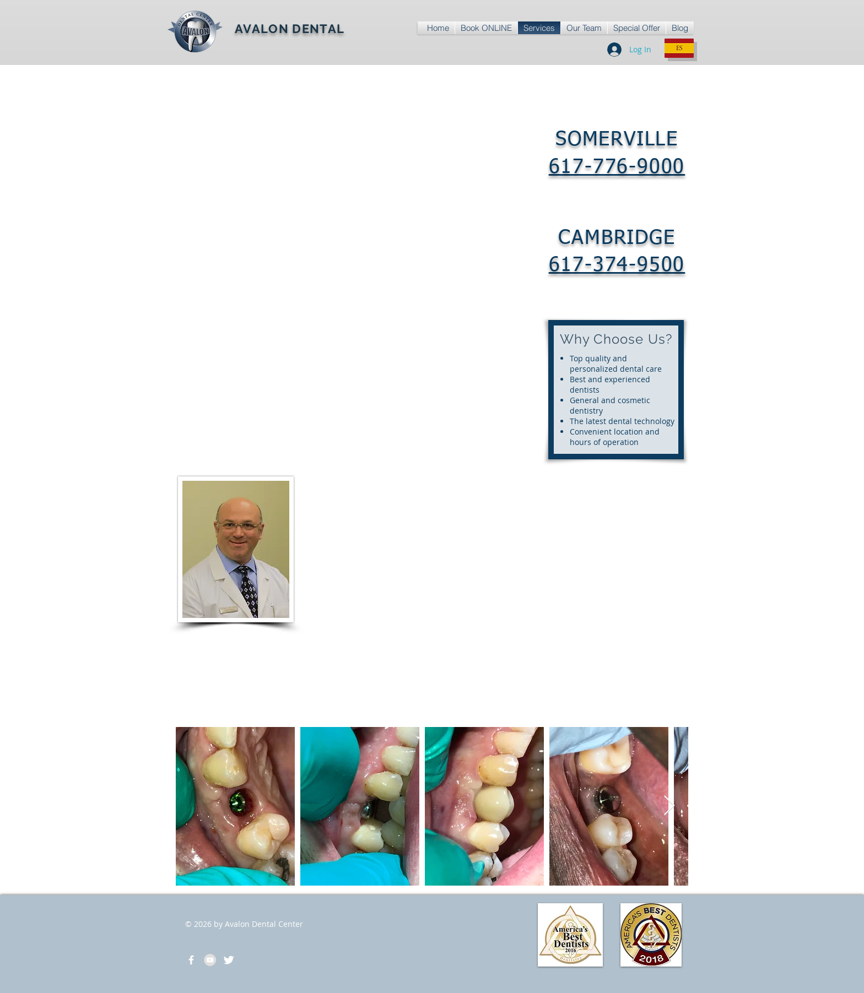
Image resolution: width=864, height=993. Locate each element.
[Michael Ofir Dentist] (229, 960)
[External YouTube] (616, 552)
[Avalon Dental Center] (191, 960)
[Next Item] (669, 806)
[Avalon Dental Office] (210, 960)
